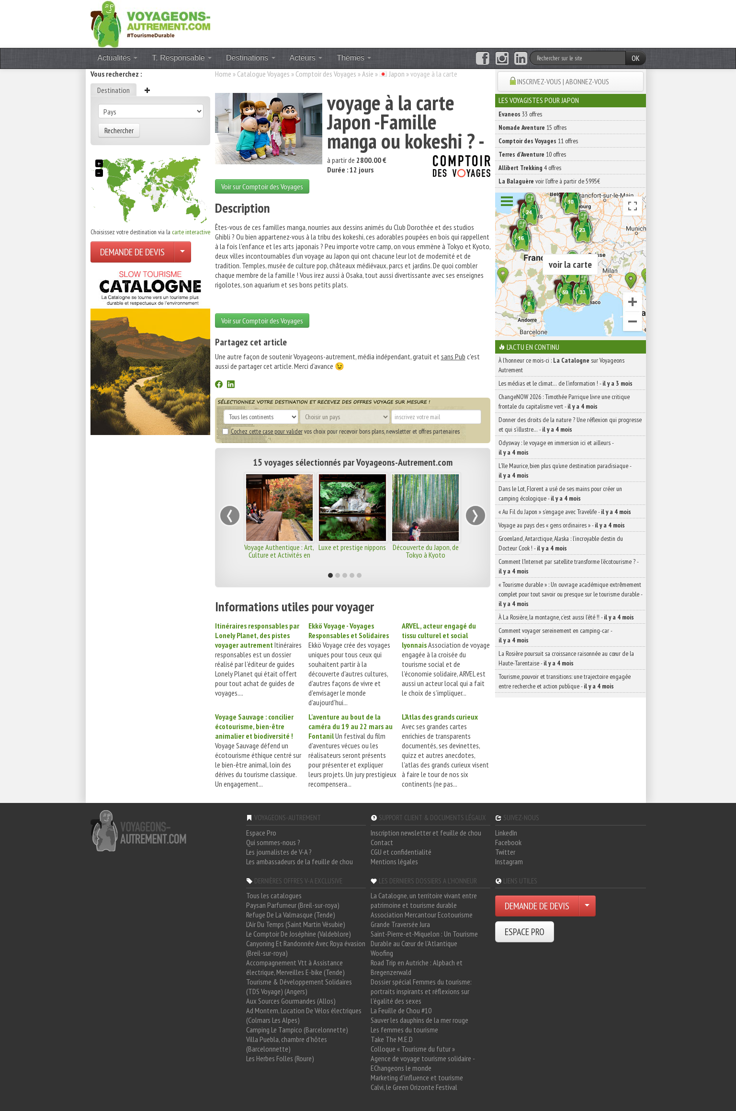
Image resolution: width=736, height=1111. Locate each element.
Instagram (509, 861)
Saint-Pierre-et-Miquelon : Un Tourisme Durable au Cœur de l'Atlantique (424, 938)
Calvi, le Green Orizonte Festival (414, 1087)
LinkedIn (506, 832)
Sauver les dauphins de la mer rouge (419, 1020)
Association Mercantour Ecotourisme (422, 914)
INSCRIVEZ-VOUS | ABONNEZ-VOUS (563, 81)
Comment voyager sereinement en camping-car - (555, 635)
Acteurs (306, 58)
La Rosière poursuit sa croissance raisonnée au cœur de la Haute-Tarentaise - (566, 658)
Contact (382, 842)
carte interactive (191, 232)
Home (223, 74)
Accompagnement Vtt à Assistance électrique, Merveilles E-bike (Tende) (295, 967)
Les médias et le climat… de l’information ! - (565, 383)
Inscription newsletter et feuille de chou (426, 832)
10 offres (532, 154)
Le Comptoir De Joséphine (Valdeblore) (298, 934)
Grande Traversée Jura (400, 924)
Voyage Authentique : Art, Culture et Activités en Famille (279, 554)
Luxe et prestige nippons (352, 547)
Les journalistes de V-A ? (279, 852)
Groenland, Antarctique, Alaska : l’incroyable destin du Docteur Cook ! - (560, 543)
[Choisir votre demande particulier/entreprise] (182, 252)
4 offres (529, 167)
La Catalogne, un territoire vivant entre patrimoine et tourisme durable (424, 900)
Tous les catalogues (274, 895)
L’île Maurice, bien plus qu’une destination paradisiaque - (564, 470)
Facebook (508, 842)
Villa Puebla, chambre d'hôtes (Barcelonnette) (286, 1044)
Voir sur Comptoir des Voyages (262, 186)
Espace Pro (261, 832)
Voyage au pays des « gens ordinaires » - (561, 525)
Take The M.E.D (392, 1039)
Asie (368, 74)
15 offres (532, 127)
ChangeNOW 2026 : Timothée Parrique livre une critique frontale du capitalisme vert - (564, 401)
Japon (397, 74)
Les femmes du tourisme (404, 1029)
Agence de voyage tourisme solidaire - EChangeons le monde (423, 1063)
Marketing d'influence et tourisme (417, 1077)
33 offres (520, 114)
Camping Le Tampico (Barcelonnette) (297, 1029)
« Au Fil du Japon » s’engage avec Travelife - (564, 511)
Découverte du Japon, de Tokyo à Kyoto (426, 551)
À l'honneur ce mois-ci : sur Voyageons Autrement (561, 365)
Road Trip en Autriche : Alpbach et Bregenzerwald (417, 967)
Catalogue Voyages (263, 74)
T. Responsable (182, 58)
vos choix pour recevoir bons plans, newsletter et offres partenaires (341, 431)
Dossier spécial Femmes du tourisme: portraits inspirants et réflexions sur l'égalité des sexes (421, 991)
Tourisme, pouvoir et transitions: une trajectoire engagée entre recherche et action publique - (564, 681)
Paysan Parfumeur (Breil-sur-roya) (293, 905)
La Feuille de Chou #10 (401, 1010)
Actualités (118, 58)
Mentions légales (394, 861)
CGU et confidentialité (401, 852)
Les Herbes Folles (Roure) (280, 1058)
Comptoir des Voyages (325, 74)
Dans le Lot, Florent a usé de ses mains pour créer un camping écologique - (560, 493)
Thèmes (354, 58)
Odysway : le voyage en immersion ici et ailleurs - (555, 447)
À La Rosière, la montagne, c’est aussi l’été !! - (566, 617)
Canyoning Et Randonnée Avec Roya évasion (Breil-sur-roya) (305, 948)
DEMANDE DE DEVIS (132, 252)
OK (636, 58)
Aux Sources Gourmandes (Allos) (291, 1001)
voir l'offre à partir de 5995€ (549, 181)
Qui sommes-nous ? (273, 842)
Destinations (250, 58)
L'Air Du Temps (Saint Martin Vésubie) (295, 924)
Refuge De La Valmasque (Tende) (290, 914)
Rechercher (119, 130)
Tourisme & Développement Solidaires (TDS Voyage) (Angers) (299, 986)
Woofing (382, 953)
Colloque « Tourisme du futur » (413, 1049)
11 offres (538, 141)
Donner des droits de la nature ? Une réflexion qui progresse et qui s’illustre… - (570, 424)
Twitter (505, 852)
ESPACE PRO (524, 932)
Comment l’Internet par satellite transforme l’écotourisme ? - (568, 566)
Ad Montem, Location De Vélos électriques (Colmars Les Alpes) (304, 1015)
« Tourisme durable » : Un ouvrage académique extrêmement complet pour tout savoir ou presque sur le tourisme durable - (570, 594)
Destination (113, 90)
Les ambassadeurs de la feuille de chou (299, 861)
